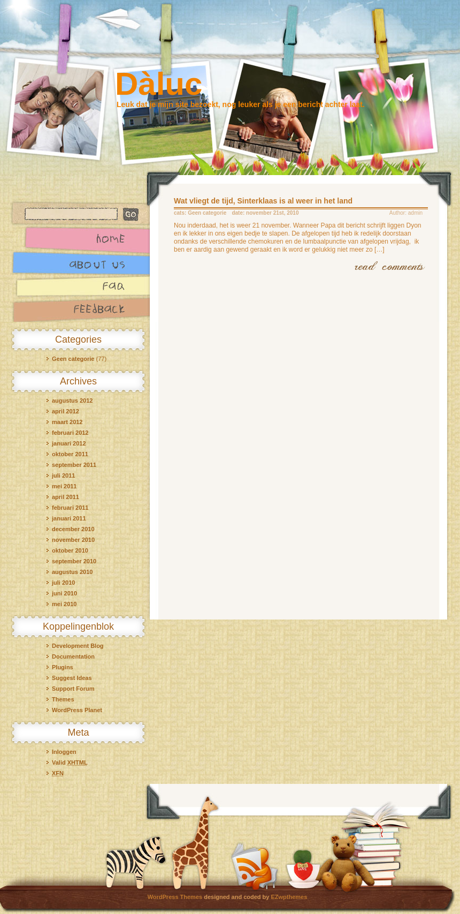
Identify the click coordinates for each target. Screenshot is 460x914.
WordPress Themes (175, 897)
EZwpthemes (289, 897)
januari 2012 (69, 443)
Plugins (62, 667)
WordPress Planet (77, 710)
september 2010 (74, 561)
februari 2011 (70, 507)
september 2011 (74, 465)
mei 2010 (64, 604)
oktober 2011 (70, 454)
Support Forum (73, 688)
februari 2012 (70, 432)
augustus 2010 (72, 572)
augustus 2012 (72, 400)
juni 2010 (64, 593)
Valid (70, 762)
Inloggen (64, 752)
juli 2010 (63, 582)
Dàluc (158, 84)
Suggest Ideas (72, 678)
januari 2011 (69, 518)
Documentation (73, 656)
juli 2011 (63, 475)
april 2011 (65, 497)
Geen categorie (73, 359)
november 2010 (73, 540)
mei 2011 (64, 486)
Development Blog (78, 646)
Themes (63, 699)
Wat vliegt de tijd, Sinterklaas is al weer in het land (263, 201)
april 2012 (65, 411)
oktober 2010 (70, 550)
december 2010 (73, 529)
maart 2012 (67, 422)
